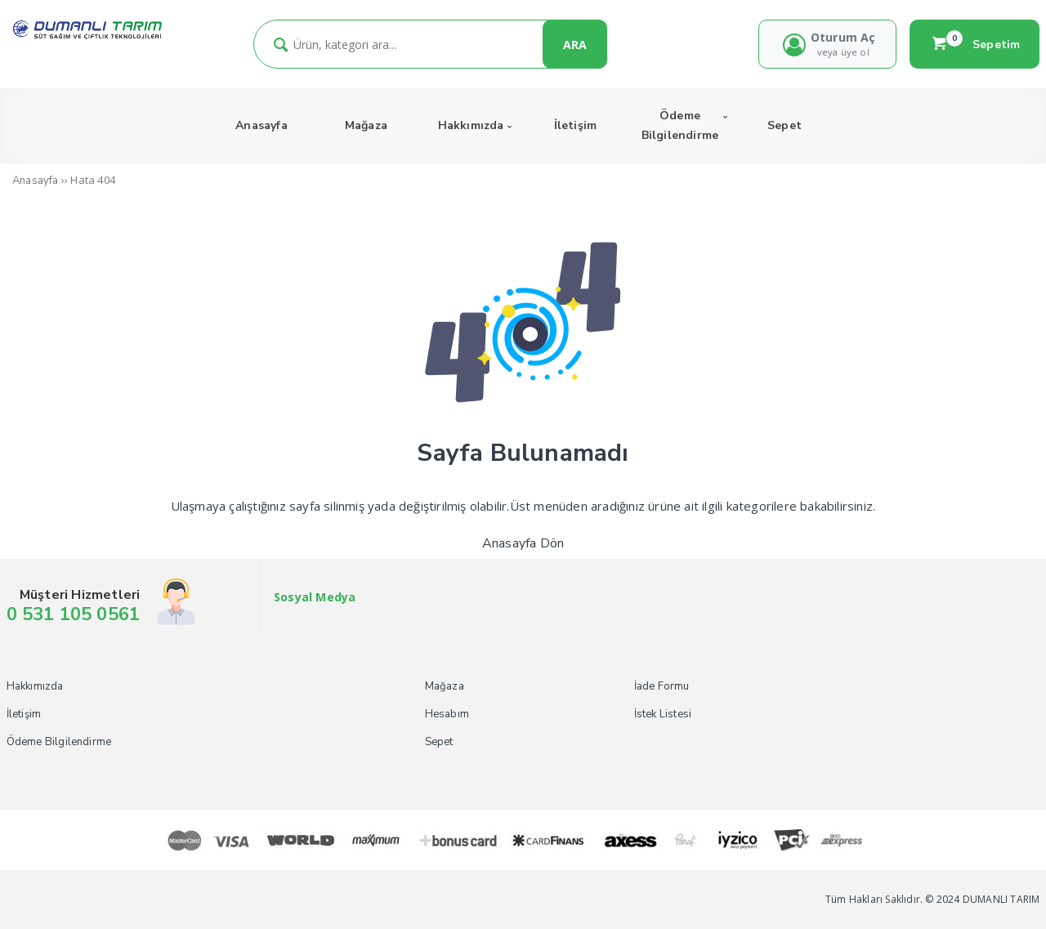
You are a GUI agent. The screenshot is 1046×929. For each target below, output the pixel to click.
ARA (575, 44)
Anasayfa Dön (523, 543)
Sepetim (975, 44)
